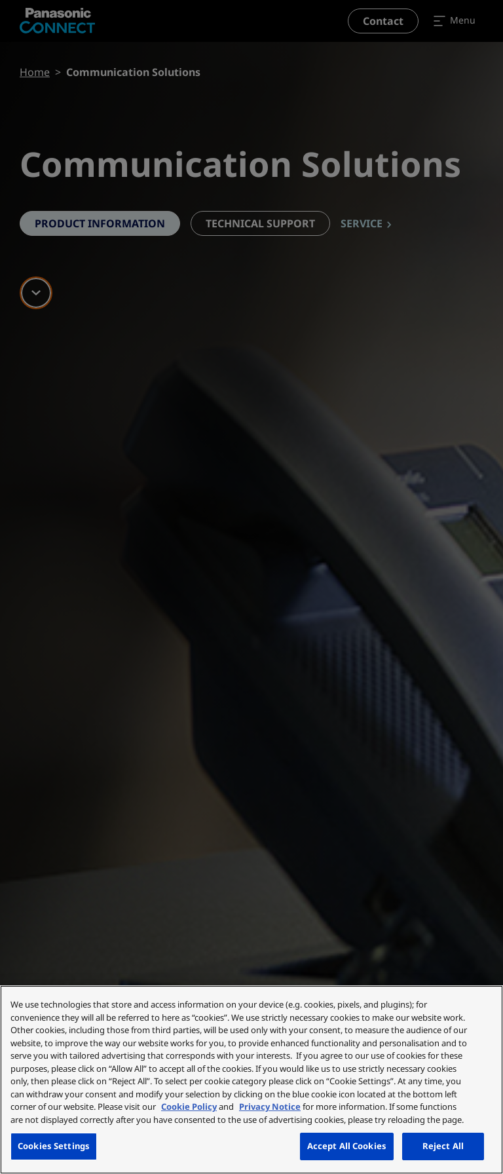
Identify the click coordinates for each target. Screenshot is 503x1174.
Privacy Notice (270, 1106)
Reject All (443, 1146)
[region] (251, 1079)
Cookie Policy (189, 1106)
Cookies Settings (54, 1146)
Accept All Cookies (346, 1146)
